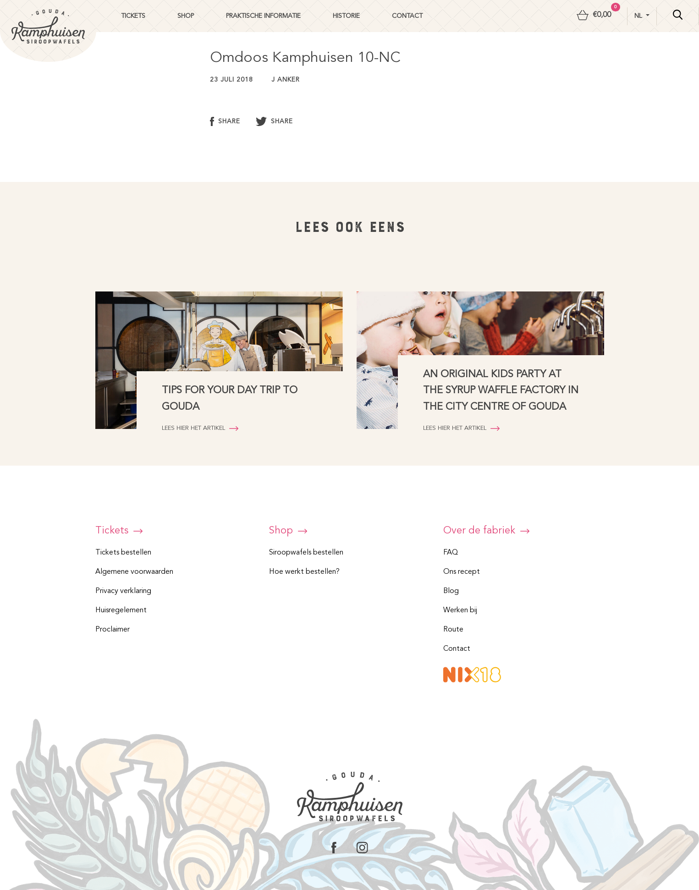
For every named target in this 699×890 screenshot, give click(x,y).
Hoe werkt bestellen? (304, 572)
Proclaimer (112, 629)
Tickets (133, 16)
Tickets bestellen (123, 552)
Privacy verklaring (123, 591)
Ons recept (461, 572)
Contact (407, 16)
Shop (185, 16)
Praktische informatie (263, 16)
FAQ (450, 552)
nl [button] (639, 16)
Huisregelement (121, 610)
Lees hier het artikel (200, 428)
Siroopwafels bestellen (306, 552)
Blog (451, 591)
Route (453, 629)
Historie (346, 16)
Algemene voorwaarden (134, 572)
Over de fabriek (486, 531)
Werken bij (460, 610)
